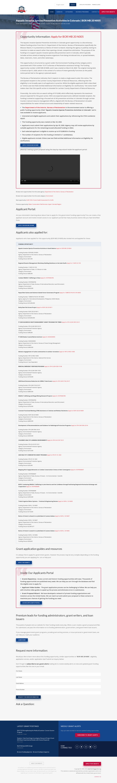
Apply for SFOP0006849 (32, 486)
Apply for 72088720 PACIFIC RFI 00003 (70, 292)
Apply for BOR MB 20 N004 (63, 248)
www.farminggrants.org (94, 769)
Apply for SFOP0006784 (59, 396)
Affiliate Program (85, 4)
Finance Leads (96, 4)
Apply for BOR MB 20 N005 (67, 36)
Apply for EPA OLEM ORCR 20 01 (71, 322)
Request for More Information (28, 697)
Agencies (59, 12)
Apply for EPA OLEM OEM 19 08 (53, 366)
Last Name (19, 677)
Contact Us (96, 12)
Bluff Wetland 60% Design (25, 746)
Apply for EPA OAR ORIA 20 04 (79, 425)
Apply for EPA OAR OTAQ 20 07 (61, 381)
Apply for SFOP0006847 (77, 470)
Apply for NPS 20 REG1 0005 (67, 351)
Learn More (22, 640)
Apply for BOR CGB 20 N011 (44, 307)
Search (73, 4)
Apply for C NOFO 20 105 (74, 263)
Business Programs (82, 12)
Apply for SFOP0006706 (47, 278)
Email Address (20, 683)
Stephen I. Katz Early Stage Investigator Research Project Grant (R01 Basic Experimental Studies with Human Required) (35, 739)
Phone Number (20, 689)
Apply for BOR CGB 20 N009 (76, 411)
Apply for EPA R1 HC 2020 (54, 455)
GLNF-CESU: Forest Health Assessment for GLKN (39, 200)
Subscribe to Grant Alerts (87, 735)
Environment (24, 23)
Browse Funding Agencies (24, 752)
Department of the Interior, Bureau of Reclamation (44, 23)
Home (52, 12)
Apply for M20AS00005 (48, 337)
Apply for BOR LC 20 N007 (62, 516)
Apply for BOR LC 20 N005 (65, 501)
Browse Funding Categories (41, 752)
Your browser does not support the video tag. (50, 169)
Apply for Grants (108, 12)
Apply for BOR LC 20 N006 (62, 531)
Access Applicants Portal (31, 602)
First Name (19, 671)
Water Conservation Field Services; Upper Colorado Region (45, 204)
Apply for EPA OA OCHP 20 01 (55, 440)
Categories (69, 12)
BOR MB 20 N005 (65, 23)
